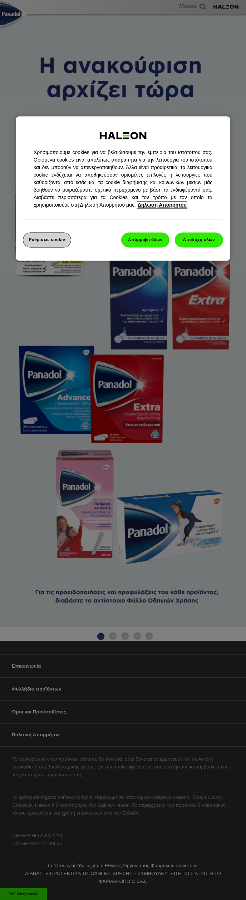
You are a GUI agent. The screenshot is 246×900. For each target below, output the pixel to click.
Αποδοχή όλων (199, 239)
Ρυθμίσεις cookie (47, 239)
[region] (123, 188)
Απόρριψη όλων (145, 239)
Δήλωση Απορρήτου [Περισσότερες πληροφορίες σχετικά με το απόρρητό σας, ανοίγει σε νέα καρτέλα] (162, 205)
